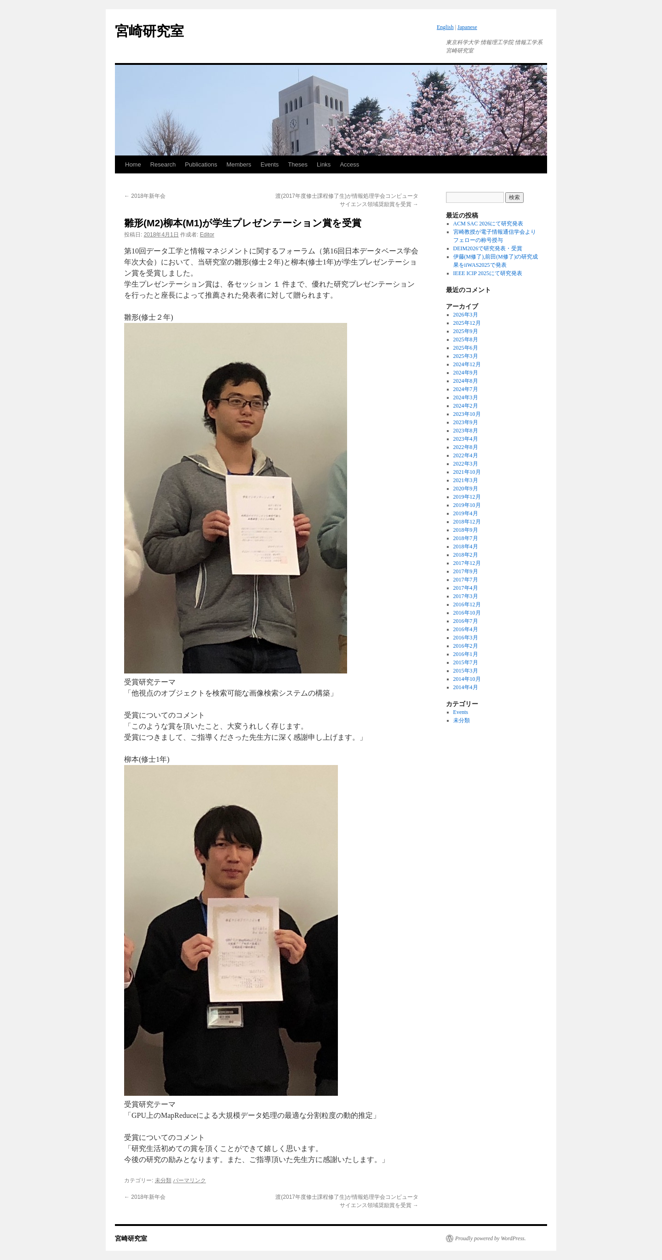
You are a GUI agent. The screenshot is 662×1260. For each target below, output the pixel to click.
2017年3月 (465, 596)
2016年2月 (465, 646)
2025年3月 (465, 356)
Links (324, 164)
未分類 (163, 1180)
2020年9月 (465, 488)
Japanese (467, 27)
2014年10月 (467, 679)
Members (238, 164)
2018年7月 (465, 538)
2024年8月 (465, 381)
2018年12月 (467, 521)
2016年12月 (467, 604)
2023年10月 (467, 414)
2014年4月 (465, 687)
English (445, 27)
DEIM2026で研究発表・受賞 (488, 248)
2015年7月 (465, 662)
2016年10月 (467, 613)
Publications (201, 164)
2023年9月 (465, 422)
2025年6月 (465, 348)
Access (349, 164)
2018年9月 (465, 530)
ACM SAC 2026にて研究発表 (488, 223)
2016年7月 (465, 621)
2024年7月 (465, 389)
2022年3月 (465, 463)
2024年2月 (465, 406)
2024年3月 (465, 397)
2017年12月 (467, 563)
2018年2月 (465, 555)
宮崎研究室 (149, 31)
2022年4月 (465, 455)
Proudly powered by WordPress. (490, 1238)
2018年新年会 (145, 196)
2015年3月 (465, 670)
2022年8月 (465, 447)
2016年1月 (465, 654)
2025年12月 (467, 323)
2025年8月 (465, 339)
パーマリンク (189, 1180)
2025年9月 (465, 331)
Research (163, 164)
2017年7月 (465, 579)
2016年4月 (465, 629)
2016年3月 (465, 637)
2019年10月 (467, 505)
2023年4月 (465, 439)
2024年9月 (465, 372)
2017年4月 (465, 588)
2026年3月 (465, 314)
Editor (207, 234)
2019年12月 (467, 497)
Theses (298, 164)
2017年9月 (465, 571)
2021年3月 (465, 480)
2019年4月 (465, 513)
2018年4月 (465, 546)
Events (270, 164)
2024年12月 (467, 364)
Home (133, 164)
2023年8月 (465, 430)
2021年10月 (467, 472)
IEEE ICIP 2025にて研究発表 (487, 273)
